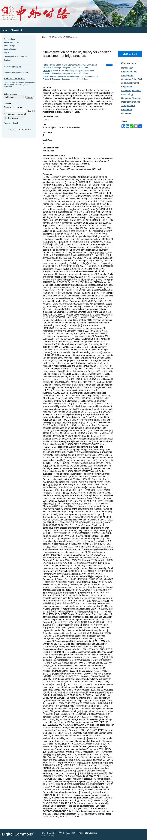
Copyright (52, 836)
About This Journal (11, 42)
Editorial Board (10, 49)
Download (130, 54)
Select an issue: (10, 94)
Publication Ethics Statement (15, 57)
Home (44, 37)
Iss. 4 (75, 37)
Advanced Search (11, 123)
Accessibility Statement (88, 833)
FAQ (60, 833)
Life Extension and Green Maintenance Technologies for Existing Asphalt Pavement (19, 84)
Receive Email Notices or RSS (16, 73)
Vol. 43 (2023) (65, 37)
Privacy (43, 836)
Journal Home (9, 39)
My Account (70, 833)
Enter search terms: (13, 107)
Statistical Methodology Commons (131, 94)
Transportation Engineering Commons (128, 109)
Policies (7, 52)
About (52, 833)
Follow (109, 65)
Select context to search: (15, 114)
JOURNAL (53, 37)
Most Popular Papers (12, 67)
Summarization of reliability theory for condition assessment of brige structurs (77, 54)
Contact (7, 60)
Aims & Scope (9, 46)
